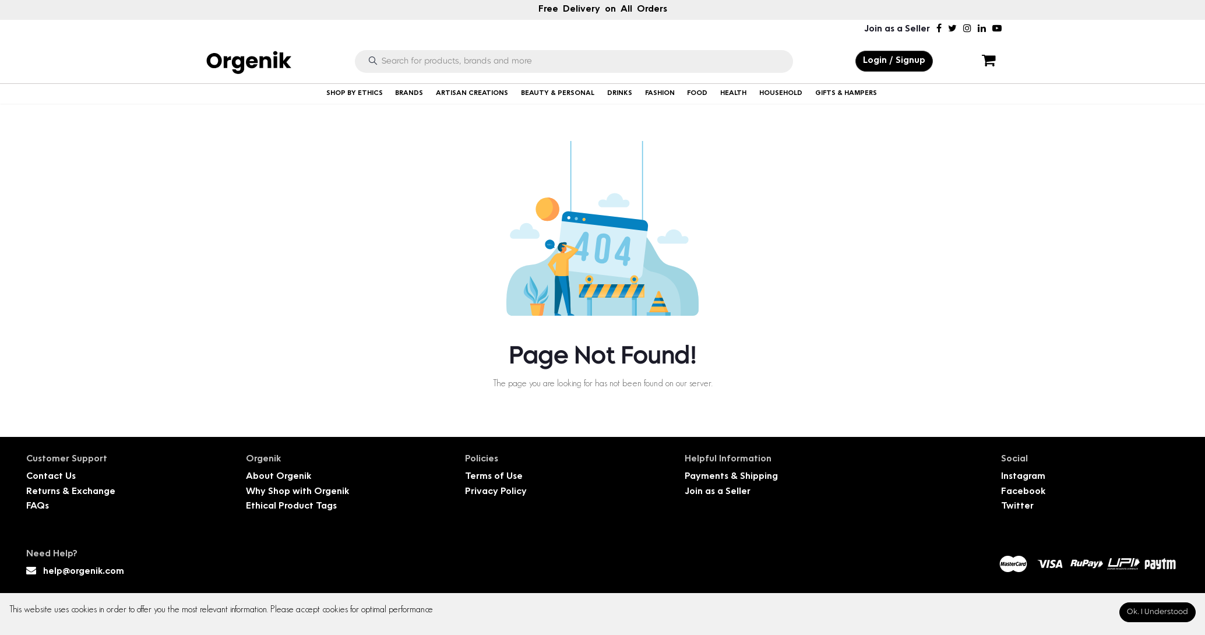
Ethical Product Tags (291, 506)
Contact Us (51, 476)
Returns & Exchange (70, 492)
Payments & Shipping (731, 476)
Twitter (1017, 506)
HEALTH (733, 93)
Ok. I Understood (1157, 612)
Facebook (1023, 492)
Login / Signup (894, 61)
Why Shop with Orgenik (297, 492)
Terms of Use (494, 476)
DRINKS (619, 93)
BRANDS (409, 93)
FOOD (697, 93)
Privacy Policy (496, 492)
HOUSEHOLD (780, 93)
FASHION (660, 93)
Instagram (1023, 476)
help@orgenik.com (83, 571)
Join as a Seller (897, 29)
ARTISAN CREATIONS (472, 93)
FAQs (37, 506)
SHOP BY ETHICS (354, 93)
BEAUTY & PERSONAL (557, 93)
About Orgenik (278, 476)
